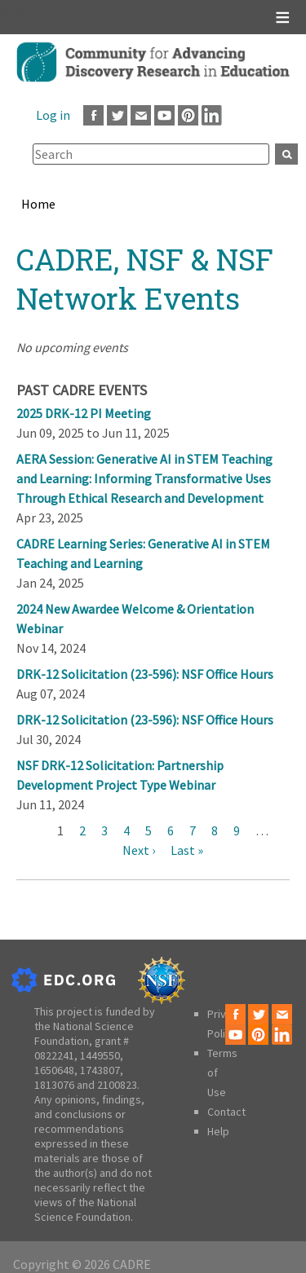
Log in (53, 115)
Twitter (117, 115)
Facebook (93, 115)
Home (38, 204)
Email (141, 115)
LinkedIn (212, 115)
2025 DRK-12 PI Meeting (83, 413)
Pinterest (188, 115)
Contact (226, 1111)
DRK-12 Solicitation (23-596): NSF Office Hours (144, 674)
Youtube (164, 115)
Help (218, 1131)
